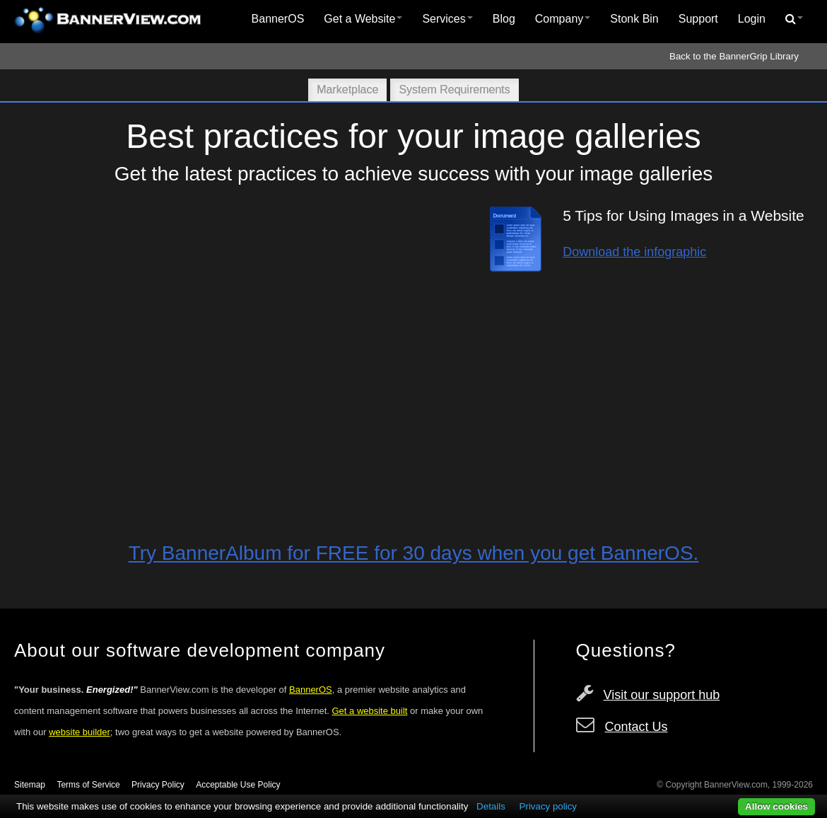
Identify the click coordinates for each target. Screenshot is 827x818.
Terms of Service (88, 785)
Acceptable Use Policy (238, 785)
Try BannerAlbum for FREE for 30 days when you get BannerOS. (414, 553)
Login (752, 19)
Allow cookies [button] (776, 806)
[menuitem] (278, 19)
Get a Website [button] (363, 19)
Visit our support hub (662, 695)
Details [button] (490, 806)
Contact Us (636, 727)
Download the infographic (634, 252)
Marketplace (347, 89)
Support (698, 19)
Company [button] (562, 19)
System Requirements (454, 89)
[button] (794, 19)
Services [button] (447, 19)
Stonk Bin (634, 19)
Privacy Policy (157, 785)
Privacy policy (548, 806)
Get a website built (369, 710)
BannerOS (278, 19)
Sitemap (29, 785)
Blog (504, 19)
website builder (79, 732)
